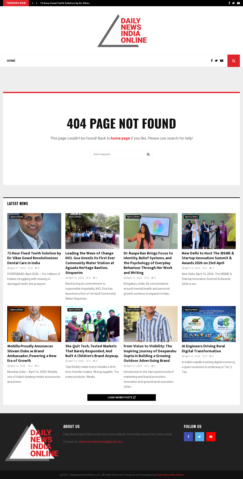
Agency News (16, 217)
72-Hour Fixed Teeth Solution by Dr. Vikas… (65, 3)
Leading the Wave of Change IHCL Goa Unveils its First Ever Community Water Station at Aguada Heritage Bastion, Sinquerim (90, 263)
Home (11, 60)
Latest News (17, 203)
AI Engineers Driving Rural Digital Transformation (203, 348)
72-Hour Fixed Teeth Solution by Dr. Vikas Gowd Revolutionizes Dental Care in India (34, 258)
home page (120, 138)
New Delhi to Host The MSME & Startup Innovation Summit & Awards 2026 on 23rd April (208, 258)
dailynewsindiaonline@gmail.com (100, 441)
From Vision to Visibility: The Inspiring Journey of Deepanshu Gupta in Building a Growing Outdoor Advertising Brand (150, 353)
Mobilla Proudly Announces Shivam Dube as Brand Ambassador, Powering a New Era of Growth (31, 353)
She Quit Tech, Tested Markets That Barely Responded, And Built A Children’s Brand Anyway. (92, 351)
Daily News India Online (169, 474)
